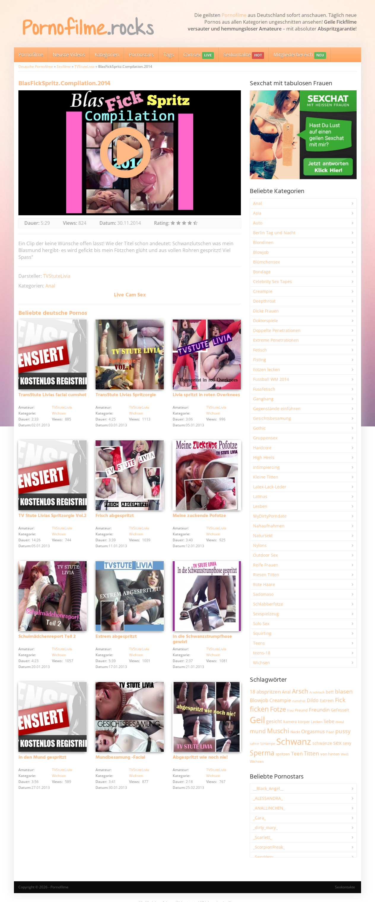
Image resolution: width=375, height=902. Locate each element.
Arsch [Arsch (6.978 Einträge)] (300, 691)
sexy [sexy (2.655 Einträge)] (347, 743)
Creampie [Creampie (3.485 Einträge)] (280, 700)
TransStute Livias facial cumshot (52, 395)
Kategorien (107, 55)
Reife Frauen (265, 565)
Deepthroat (264, 301)
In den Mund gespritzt (42, 757)
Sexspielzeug (266, 614)
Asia (257, 213)
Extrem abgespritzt (116, 637)
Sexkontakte (243, 55)
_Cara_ (259, 818)
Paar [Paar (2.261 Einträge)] (330, 731)
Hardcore (262, 447)
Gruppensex (265, 438)
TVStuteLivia (84, 66)
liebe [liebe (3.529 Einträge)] (329, 721)
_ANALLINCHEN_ (269, 808)
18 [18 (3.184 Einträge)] (252, 691)
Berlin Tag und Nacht (274, 232)
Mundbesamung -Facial (120, 757)
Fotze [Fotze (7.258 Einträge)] (278, 709)
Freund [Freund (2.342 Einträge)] (301, 710)
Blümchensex (266, 262)
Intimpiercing (266, 467)
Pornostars (141, 55)
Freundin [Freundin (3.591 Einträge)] (319, 709)
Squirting (262, 633)
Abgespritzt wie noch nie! (200, 757)
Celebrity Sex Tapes (272, 281)
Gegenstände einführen (277, 408)
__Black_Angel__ (268, 788)
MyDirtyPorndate (270, 516)
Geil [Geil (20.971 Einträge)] (257, 720)
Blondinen (263, 242)
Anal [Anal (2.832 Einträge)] (286, 692)
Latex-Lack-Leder (269, 486)
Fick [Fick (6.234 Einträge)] (340, 700)
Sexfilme (64, 66)
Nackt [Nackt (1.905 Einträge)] (295, 731)
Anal (50, 286)
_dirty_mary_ (265, 827)
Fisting (259, 359)
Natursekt (263, 535)
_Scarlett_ (262, 837)
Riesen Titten (266, 574)
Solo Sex (261, 623)
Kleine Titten (265, 477)
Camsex (198, 55)
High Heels (263, 457)
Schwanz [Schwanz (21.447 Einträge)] (293, 741)
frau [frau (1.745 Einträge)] (290, 710)
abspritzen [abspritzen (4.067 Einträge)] (268, 691)
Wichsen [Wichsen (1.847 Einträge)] (257, 761)
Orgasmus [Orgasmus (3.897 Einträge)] (313, 731)
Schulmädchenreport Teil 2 (47, 637)
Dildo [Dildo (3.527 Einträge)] (313, 700)
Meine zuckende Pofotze (199, 516)
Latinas (260, 496)
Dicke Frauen (266, 311)
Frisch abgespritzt (115, 516)
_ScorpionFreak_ (269, 847)
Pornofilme (234, 15)
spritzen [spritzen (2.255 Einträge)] (283, 754)
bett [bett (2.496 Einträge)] (330, 692)
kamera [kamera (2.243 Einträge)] (290, 721)
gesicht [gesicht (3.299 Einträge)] (274, 721)
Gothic (259, 428)
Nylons (260, 545)
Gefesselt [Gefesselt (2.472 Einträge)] (340, 710)
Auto (257, 223)
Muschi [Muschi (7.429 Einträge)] (278, 730)
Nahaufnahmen (269, 526)
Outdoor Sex (265, 555)
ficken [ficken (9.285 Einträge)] (259, 709)
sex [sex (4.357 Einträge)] (337, 742)
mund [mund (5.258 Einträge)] (258, 731)
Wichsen (59, 413)
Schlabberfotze (268, 604)
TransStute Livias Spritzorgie (126, 395)
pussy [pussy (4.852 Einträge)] (343, 731)
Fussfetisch (264, 389)
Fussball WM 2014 (271, 379)
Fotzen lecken (266, 369)
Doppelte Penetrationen (277, 330)
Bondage (262, 272)
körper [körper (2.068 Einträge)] (304, 721)
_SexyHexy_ (264, 857)
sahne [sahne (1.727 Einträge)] (254, 743)
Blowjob (261, 252)
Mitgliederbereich (300, 55)
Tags (168, 55)
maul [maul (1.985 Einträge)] (340, 721)
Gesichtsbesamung (272, 418)
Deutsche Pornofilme (35, 66)
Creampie (262, 291)
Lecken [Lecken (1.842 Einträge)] (316, 722)
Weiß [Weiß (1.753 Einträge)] (345, 754)
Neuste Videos (69, 55)
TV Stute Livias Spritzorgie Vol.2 (52, 516)
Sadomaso (263, 594)
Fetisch (260, 350)
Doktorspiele (265, 320)
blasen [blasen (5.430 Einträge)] (344, 691)
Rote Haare (264, 584)
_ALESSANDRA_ (268, 798)
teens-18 (261, 653)
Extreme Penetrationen (276, 340)
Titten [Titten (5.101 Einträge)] (311, 753)
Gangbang (263, 399)
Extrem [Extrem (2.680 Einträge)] (327, 700)
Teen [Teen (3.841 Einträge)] (297, 753)
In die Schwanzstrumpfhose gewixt (202, 639)
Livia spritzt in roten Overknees (206, 395)
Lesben (260, 506)
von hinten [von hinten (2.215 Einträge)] (330, 754)
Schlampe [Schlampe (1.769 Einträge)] (267, 743)
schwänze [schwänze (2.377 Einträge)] (322, 743)
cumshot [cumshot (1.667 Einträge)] (299, 701)
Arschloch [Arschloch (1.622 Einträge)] (317, 692)
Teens (259, 643)
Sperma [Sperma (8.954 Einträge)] (262, 752)
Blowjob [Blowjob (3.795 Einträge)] (259, 700)
